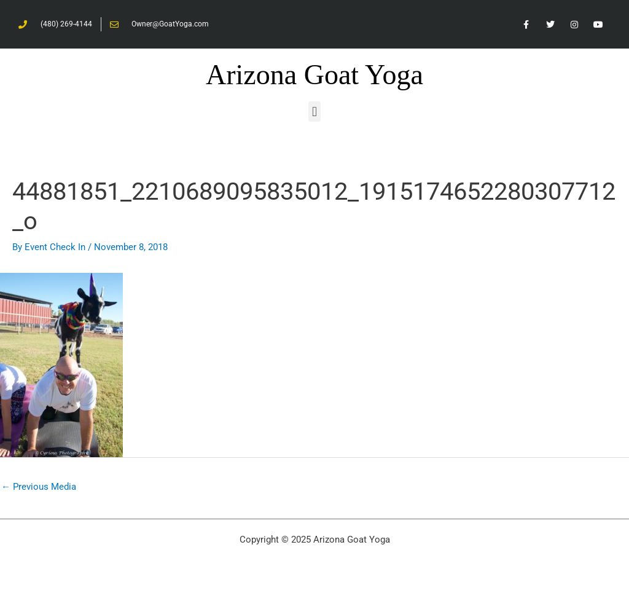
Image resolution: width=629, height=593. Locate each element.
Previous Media (38, 486)
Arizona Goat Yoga (314, 74)
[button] (314, 111)
